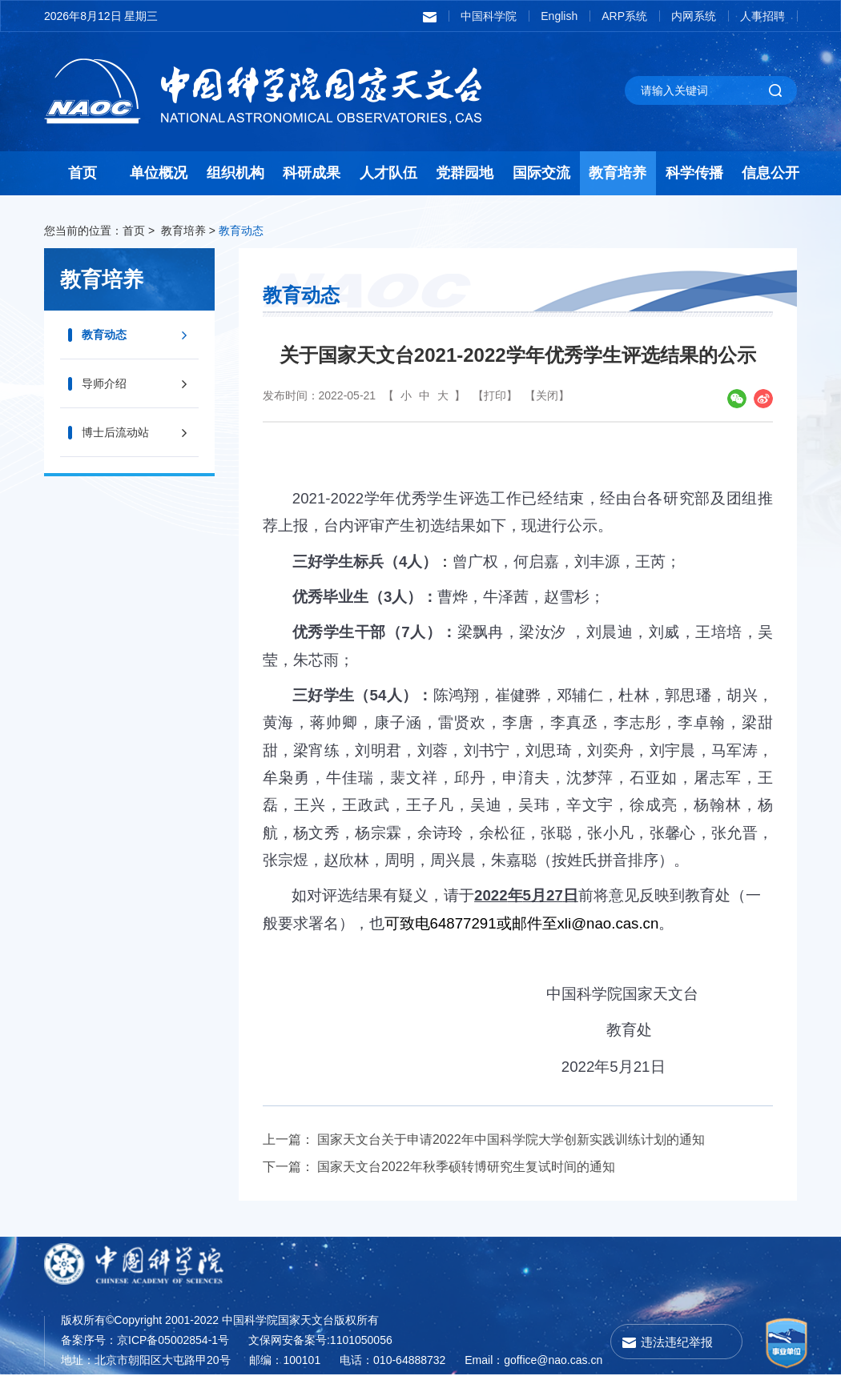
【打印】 (495, 395)
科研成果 (311, 173)
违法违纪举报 (677, 1342)
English (559, 16)
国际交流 (541, 173)
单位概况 (158, 173)
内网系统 (693, 16)
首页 (82, 173)
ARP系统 (624, 16)
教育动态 (241, 230)
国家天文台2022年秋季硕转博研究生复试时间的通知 (466, 1166)
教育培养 (617, 173)
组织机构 (235, 173)
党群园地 (464, 173)
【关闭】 (547, 395)
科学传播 (694, 173)
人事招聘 (762, 16)
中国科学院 (489, 16)
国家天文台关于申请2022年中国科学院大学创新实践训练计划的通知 (511, 1139)
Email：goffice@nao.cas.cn (533, 1360)
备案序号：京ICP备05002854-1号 (145, 1340)
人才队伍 (388, 173)
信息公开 (770, 173)
